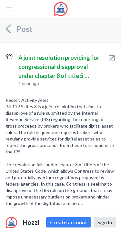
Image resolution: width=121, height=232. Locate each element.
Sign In (104, 222)
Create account (68, 222)
